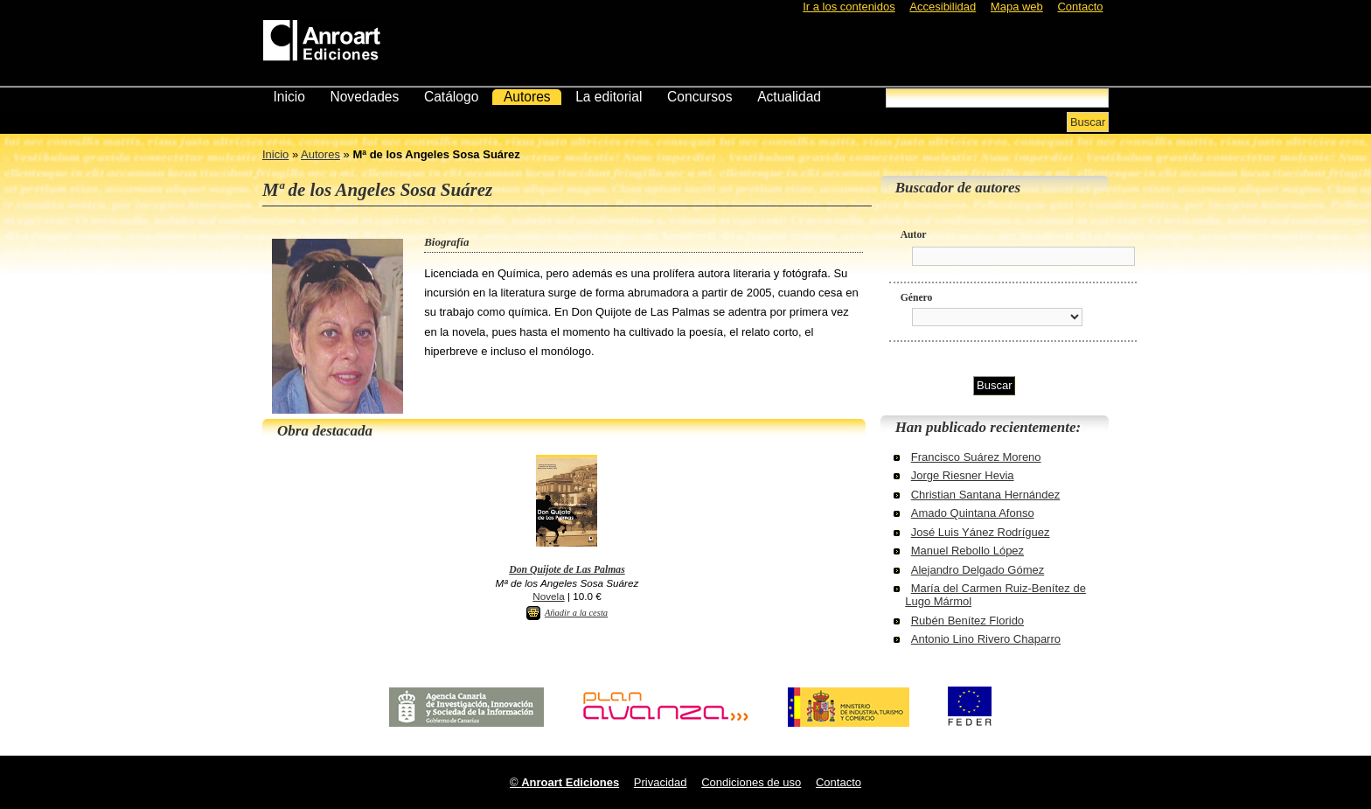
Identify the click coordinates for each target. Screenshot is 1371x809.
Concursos (700, 96)
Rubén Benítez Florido (967, 620)
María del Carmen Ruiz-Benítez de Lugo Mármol (995, 595)
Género (917, 297)
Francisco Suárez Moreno (976, 457)
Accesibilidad (942, 6)
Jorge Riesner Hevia (962, 475)
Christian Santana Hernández (986, 494)
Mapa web (1017, 6)
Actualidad (789, 96)
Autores (527, 96)
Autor (914, 235)
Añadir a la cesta (576, 612)
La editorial (608, 96)
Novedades (364, 96)
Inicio (288, 96)
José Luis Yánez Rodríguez (980, 532)
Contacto (1080, 6)
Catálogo (451, 96)
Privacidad (660, 782)
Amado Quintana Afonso (972, 513)
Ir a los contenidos (849, 6)
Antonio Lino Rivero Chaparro (986, 638)
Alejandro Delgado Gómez (977, 569)
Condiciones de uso (751, 782)
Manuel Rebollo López (967, 550)
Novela (548, 596)
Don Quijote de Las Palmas (566, 569)
